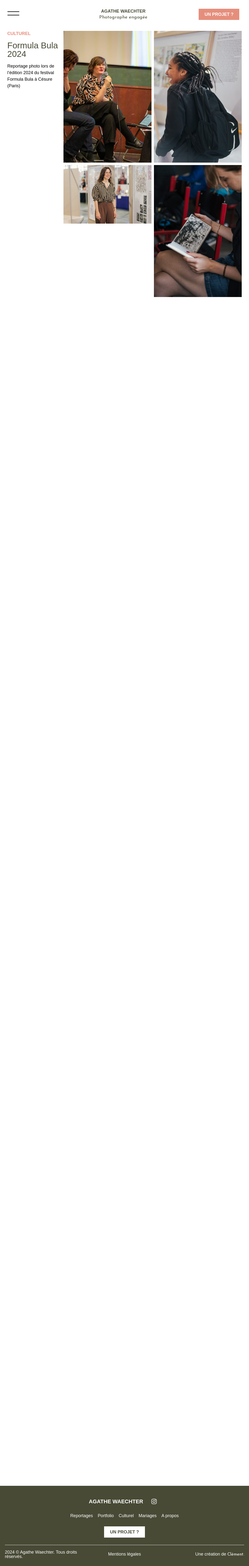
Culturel (19, 33)
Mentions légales (124, 1554)
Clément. (235, 1554)
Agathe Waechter (123, 11)
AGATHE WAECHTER (116, 1501)
